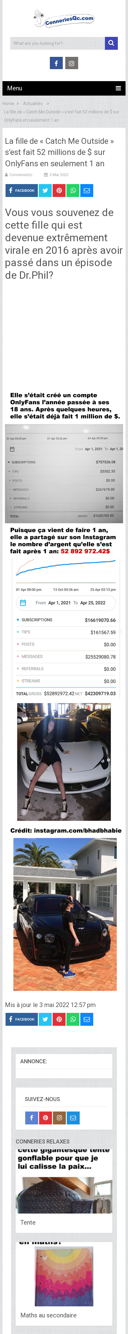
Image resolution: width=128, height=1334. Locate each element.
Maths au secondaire (48, 1315)
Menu (14, 88)
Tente (28, 1222)
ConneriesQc (21, 174)
